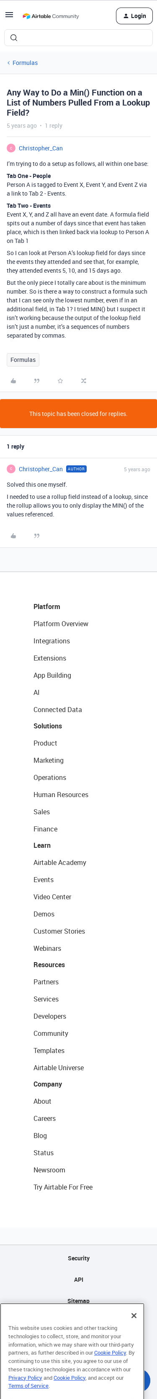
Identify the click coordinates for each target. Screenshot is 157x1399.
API (78, 1279)
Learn (42, 845)
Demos (43, 914)
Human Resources (60, 794)
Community (50, 1033)
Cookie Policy (110, 1364)
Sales (41, 811)
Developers (49, 1016)
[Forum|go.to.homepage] (50, 16)
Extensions (49, 658)
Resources (49, 964)
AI (36, 692)
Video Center (52, 896)
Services (46, 999)
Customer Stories (59, 931)
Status (43, 1152)
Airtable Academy (59, 862)
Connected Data (57, 709)
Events (43, 879)
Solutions (47, 725)
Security (79, 1258)
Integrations (51, 640)
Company (47, 1084)
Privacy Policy (25, 1389)
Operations (49, 777)
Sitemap (78, 1301)
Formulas (25, 63)
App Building (52, 675)
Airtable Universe (58, 1067)
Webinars (47, 948)
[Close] (134, 1328)
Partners (46, 981)
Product (45, 743)
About (42, 1101)
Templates (48, 1050)
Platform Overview (60, 623)
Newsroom (49, 1169)
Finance (45, 829)
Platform (46, 606)
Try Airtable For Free (63, 1187)
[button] (9, 17)
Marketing (48, 760)
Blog (40, 1135)
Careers (44, 1118)
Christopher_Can (41, 148)
